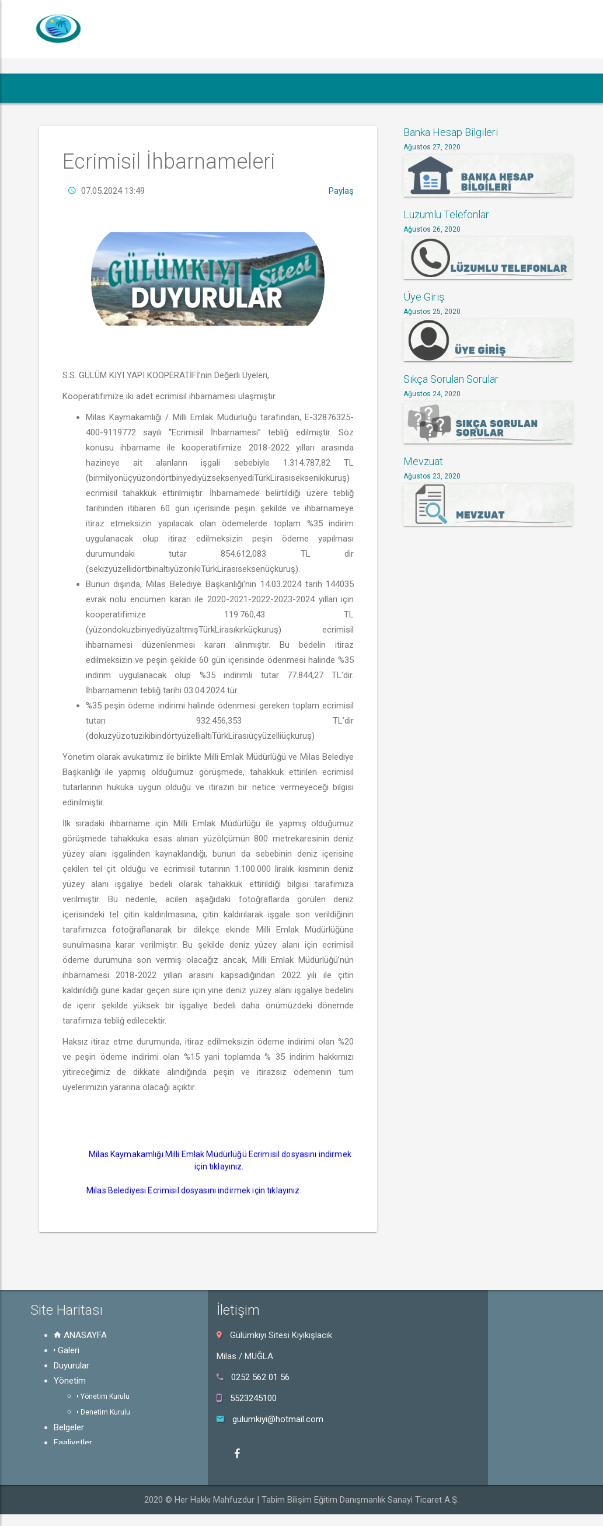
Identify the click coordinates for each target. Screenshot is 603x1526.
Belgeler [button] (277, 87)
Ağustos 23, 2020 (432, 476)
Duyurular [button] (151, 87)
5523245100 (253, 1398)
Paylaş (341, 213)
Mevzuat (423, 461)
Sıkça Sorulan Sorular (451, 379)
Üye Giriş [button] (475, 87)
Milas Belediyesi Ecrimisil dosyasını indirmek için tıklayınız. (195, 1213)
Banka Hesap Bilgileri (450, 132)
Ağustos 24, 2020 (432, 394)
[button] (51, 88)
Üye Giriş (423, 297)
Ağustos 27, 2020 (432, 147)
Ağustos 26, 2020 (432, 229)
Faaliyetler (73, 1442)
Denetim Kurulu (103, 1412)
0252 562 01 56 (260, 1377)
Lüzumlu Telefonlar (446, 214)
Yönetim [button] (217, 87)
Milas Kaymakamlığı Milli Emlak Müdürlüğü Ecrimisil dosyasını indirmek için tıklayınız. (221, 1183)
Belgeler (69, 1427)
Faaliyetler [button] (342, 87)
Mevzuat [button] (413, 87)
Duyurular (71, 1365)
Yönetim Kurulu (103, 1396)
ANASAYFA (80, 1335)
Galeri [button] (94, 87)
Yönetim (70, 1380)
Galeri (66, 1350)
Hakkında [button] (538, 87)
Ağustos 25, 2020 (432, 312)
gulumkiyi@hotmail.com (277, 1419)
